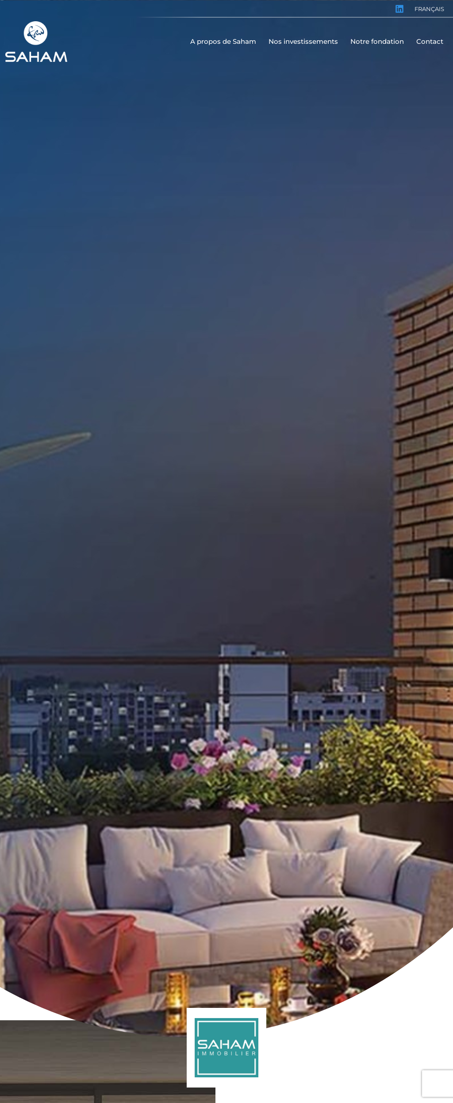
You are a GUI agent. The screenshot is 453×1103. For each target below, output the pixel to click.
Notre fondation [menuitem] (377, 41)
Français (429, 8)
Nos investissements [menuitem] (303, 41)
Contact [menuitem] (429, 41)
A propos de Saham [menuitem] (223, 41)
